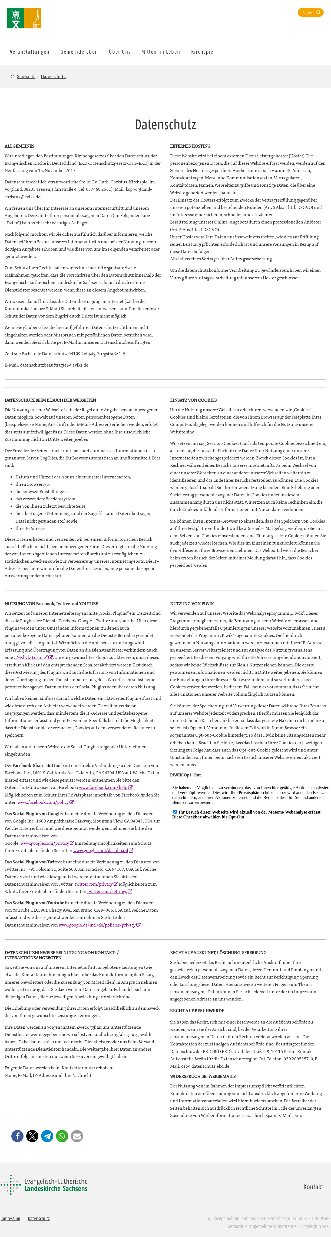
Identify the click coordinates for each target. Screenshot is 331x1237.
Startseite (26, 76)
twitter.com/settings (107, 891)
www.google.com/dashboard (100, 850)
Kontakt (313, 1187)
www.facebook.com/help (103, 787)
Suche (307, 12)
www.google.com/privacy (45, 843)
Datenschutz (39, 1219)
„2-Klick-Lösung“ (31, 657)
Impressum (10, 1219)
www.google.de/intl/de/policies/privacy (97, 925)
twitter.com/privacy (94, 884)
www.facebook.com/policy (43, 802)
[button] (17, 1136)
